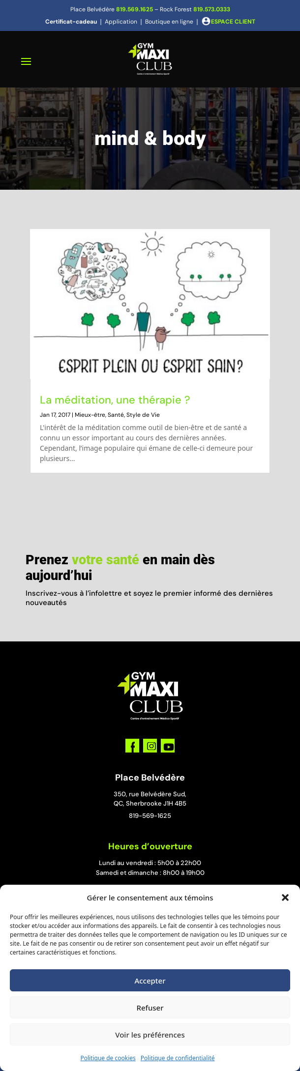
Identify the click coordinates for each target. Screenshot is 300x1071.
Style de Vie (143, 415)
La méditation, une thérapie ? (115, 400)
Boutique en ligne (169, 22)
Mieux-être (90, 415)
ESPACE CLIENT (233, 22)
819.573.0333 (211, 9)
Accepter (149, 980)
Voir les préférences (149, 1035)
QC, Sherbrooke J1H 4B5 (150, 803)
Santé (116, 415)
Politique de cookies (107, 1058)
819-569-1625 (150, 815)
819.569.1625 (134, 9)
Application (121, 22)
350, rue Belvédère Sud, (150, 794)
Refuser (149, 1008)
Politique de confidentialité (178, 1058)
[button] (285, 897)
